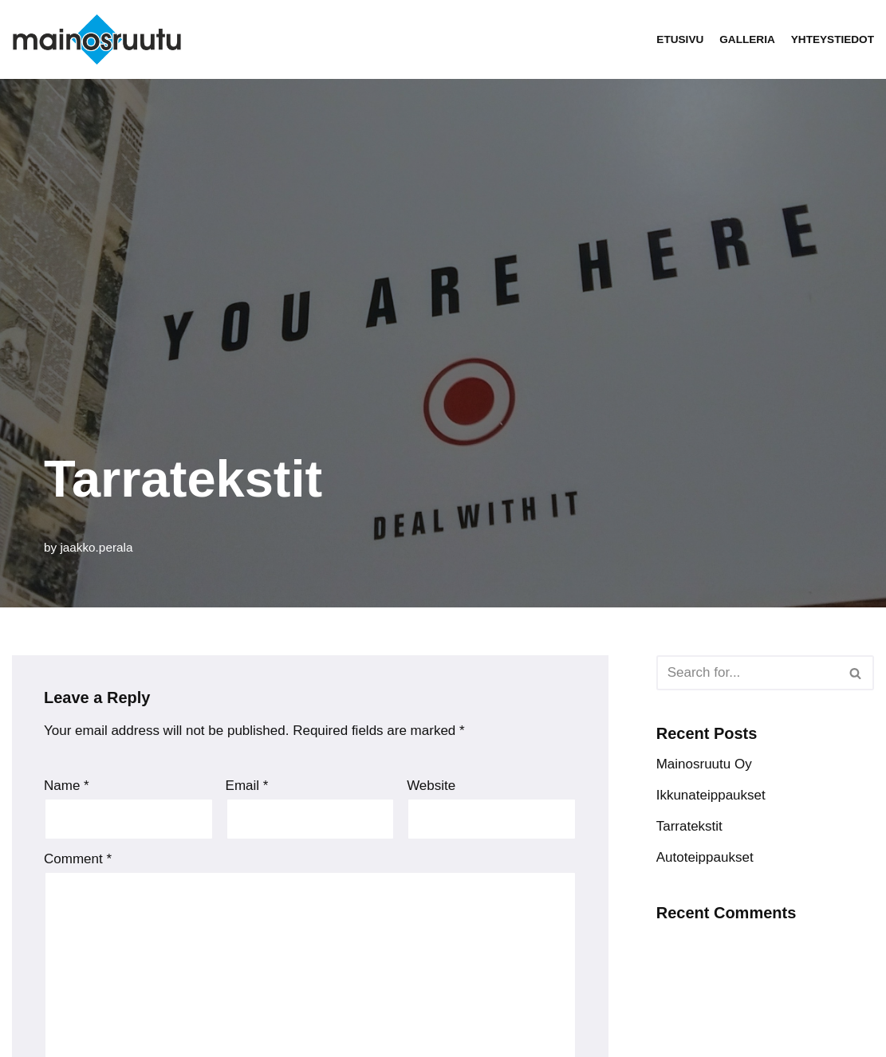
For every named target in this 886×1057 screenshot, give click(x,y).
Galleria (746, 39)
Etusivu (679, 39)
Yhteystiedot (832, 39)
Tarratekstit (689, 826)
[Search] (747, 672)
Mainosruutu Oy (704, 764)
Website (431, 785)
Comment (78, 858)
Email (247, 785)
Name (66, 785)
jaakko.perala (96, 547)
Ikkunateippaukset (711, 795)
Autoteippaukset (705, 857)
